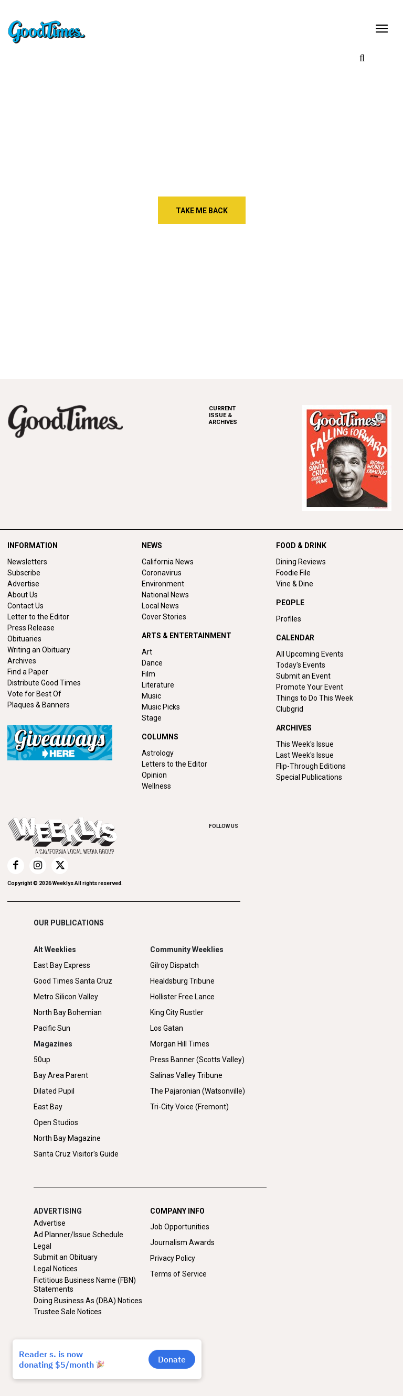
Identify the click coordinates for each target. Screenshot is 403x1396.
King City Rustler (177, 1012)
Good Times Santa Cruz (73, 981)
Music (151, 696)
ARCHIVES (255, 415)
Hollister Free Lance (182, 997)
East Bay (48, 1107)
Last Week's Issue (305, 755)
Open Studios (56, 1122)
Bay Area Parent (61, 1075)
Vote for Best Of (34, 694)
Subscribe (23, 573)
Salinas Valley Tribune (186, 1075)
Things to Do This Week (314, 698)
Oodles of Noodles (354, 327)
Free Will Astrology (219, 327)
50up (42, 1059)
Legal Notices (56, 1268)
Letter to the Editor (38, 617)
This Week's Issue (305, 744)
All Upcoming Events (310, 654)
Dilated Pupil (54, 1091)
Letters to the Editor (174, 764)
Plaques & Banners (38, 705)
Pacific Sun (52, 1028)
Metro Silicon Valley (66, 997)
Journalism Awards (182, 1242)
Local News (160, 606)
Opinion (154, 775)
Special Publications (309, 777)
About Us (22, 595)
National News (165, 595)
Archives (21, 661)
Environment (163, 584)
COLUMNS (160, 737)
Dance (152, 663)
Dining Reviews (301, 562)
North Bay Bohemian (68, 1012)
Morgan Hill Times (179, 1044)
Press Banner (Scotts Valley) (197, 1059)
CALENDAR (295, 638)
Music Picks (161, 707)
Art (147, 652)
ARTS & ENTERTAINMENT (186, 635)
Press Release (31, 628)
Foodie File (293, 573)
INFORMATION (32, 545)
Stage (152, 718)
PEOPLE (290, 602)
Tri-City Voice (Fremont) (189, 1107)
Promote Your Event (309, 687)
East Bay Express (62, 965)
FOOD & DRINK (301, 545)
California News (168, 562)
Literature (158, 685)
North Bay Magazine (67, 1138)
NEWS (152, 545)
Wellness (156, 786)
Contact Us (25, 606)
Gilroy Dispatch (174, 965)
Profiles (288, 619)
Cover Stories (164, 617)
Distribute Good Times (44, 683)
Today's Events (300, 665)
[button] (362, 58)
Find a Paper (27, 672)
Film (148, 674)
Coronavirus (162, 573)
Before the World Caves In (216, 287)
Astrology (158, 753)
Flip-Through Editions (311, 766)
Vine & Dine (294, 584)
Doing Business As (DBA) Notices (88, 1300)
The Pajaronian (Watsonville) (197, 1091)
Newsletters (27, 562)
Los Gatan (166, 1028)
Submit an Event (303, 676)
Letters (63, 327)
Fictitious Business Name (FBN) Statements (85, 1284)
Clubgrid (289, 709)
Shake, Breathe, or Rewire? (354, 287)
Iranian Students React (79, 287)
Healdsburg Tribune (182, 981)
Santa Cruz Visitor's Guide (76, 1154)
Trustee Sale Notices (68, 1311)
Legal (42, 1246)
